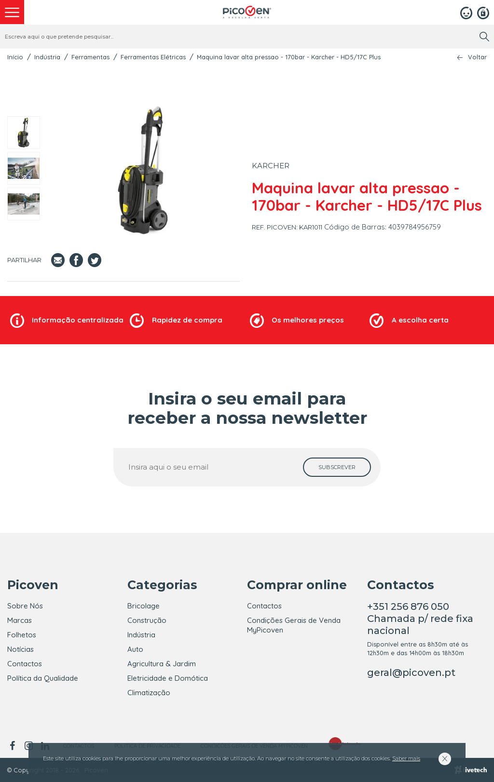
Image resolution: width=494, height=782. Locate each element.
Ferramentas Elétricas (153, 57)
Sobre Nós (25, 605)
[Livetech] (470, 770)
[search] (484, 36)
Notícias (20, 649)
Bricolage (143, 605)
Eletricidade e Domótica (167, 678)
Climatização (148, 692)
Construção (146, 620)
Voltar (477, 57)
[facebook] (13, 746)
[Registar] (483, 12)
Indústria (47, 57)
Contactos (24, 663)
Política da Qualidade (42, 678)
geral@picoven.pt (411, 672)
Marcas (19, 620)
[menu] (12, 12)
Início (15, 57)
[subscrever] (337, 467)
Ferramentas (90, 57)
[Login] (466, 12)
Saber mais (406, 758)
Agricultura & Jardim (161, 663)
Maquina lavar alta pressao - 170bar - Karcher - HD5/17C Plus (289, 57)
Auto (135, 649)
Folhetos (21, 634)
